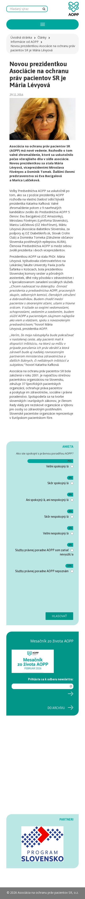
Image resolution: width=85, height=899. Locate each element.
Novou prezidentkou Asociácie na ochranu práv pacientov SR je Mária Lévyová (43, 48)
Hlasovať (59, 616)
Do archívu (56, 708)
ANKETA (67, 446)
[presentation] (29, 595)
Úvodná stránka (21, 37)
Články (42, 37)
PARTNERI (66, 819)
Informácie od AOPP (25, 42)
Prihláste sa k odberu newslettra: (50, 679)
